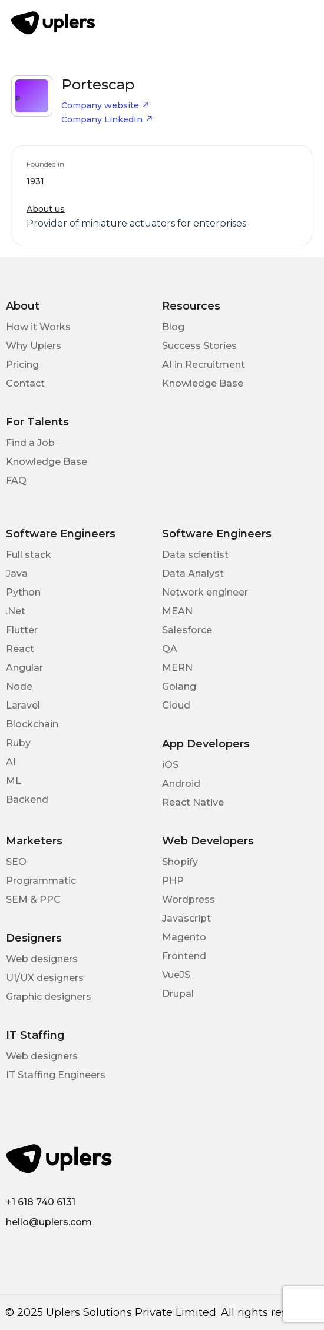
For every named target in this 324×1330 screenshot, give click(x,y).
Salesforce (187, 630)
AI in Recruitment (203, 364)
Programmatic (41, 880)
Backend (27, 799)
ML (13, 780)
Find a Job (30, 442)
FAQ (16, 480)
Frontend (184, 956)
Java (17, 573)
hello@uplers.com (49, 1222)
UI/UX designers (45, 977)
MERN (177, 667)
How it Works (38, 326)
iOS (170, 764)
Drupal (178, 993)
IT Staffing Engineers (55, 1074)
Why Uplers (33, 345)
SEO (16, 861)
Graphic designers (48, 996)
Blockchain (32, 724)
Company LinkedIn (107, 119)
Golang (179, 686)
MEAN (177, 611)
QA (169, 648)
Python (23, 592)
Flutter (22, 630)
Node (19, 686)
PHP (173, 880)
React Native (193, 802)
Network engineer (205, 592)
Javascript (186, 918)
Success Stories (199, 345)
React (20, 648)
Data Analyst (193, 573)
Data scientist (195, 554)
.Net (15, 611)
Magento (184, 937)
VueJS (176, 974)
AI (11, 761)
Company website (105, 105)
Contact (25, 383)
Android (181, 783)
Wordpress (188, 899)
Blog (173, 326)
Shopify (180, 861)
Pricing (22, 364)
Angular (24, 667)
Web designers (42, 959)
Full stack (28, 554)
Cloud (176, 705)
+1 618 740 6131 (40, 1202)
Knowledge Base (202, 383)
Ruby (18, 743)
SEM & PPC (33, 899)
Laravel (23, 705)
